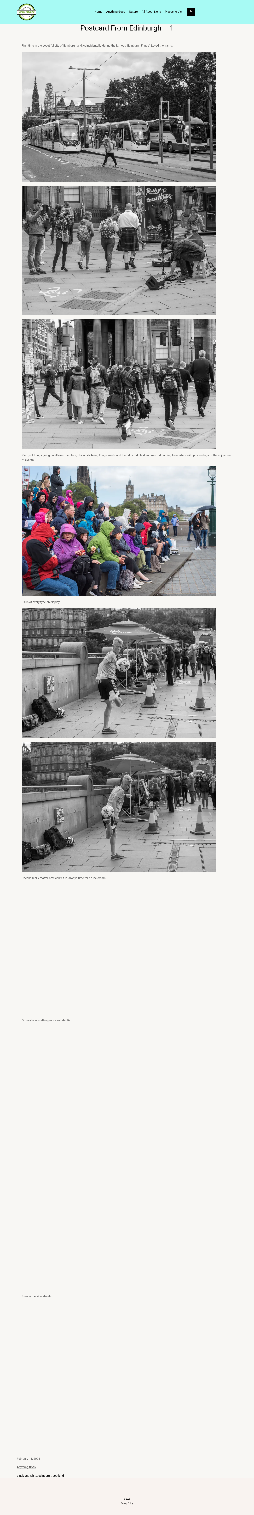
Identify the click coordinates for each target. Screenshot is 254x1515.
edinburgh (44, 1475)
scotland (58, 1475)
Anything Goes (26, 1467)
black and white (27, 1475)
